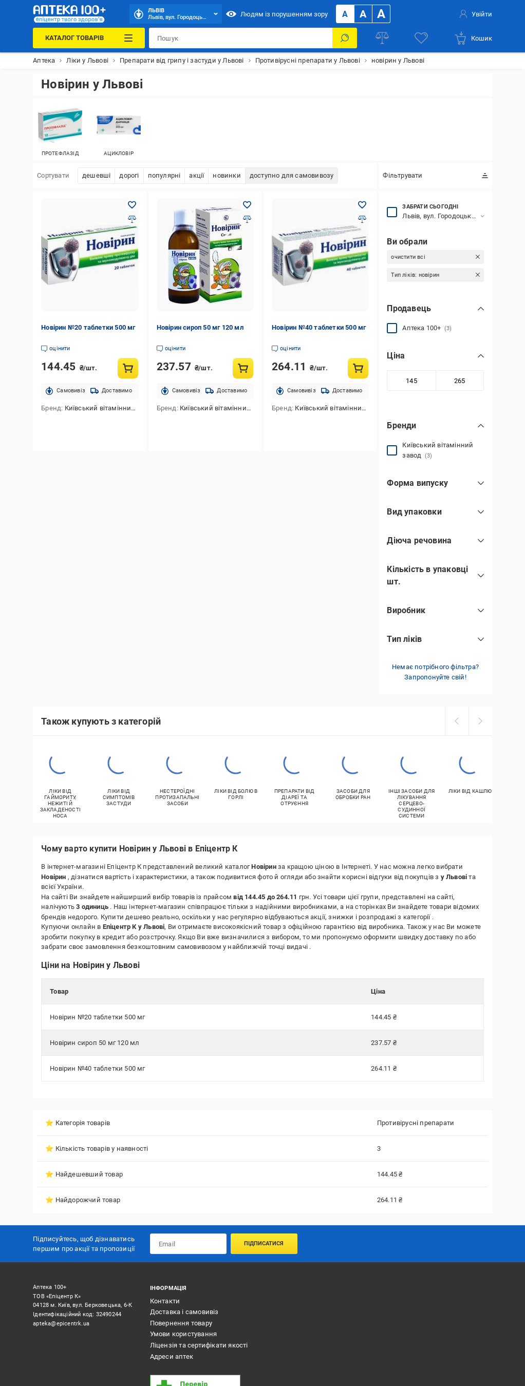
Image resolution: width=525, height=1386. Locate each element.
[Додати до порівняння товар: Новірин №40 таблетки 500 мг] (362, 219)
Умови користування (183, 1334)
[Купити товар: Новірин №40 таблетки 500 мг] (358, 368)
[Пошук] (344, 38)
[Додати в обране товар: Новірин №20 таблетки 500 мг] (132, 205)
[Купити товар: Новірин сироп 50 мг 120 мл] (243, 368)
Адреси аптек (171, 1356)
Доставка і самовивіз (184, 1312)
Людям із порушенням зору (277, 14)
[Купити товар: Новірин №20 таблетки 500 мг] (128, 368)
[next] (480, 721)
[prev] (456, 721)
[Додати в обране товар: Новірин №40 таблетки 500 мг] (362, 205)
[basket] (473, 38)
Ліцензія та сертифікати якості (199, 1345)
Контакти (165, 1301)
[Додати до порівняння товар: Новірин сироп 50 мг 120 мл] (247, 219)
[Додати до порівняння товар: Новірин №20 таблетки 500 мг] (132, 219)
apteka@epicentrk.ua (61, 1323)
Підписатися (264, 1243)
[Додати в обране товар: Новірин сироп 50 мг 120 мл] (247, 205)
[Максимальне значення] (460, 380)
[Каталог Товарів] (88, 38)
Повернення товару (181, 1323)
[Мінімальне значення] (411, 380)
